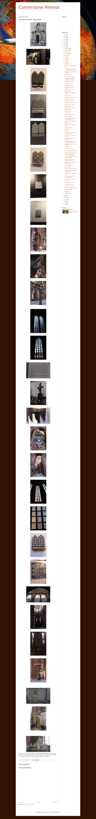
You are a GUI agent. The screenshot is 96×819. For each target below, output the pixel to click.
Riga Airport (66, 129)
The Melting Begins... (68, 116)
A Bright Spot (67, 122)
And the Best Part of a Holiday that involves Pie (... (70, 119)
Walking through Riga (68, 165)
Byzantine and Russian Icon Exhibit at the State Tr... (70, 79)
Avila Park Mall (67, 90)
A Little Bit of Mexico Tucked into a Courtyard (70, 157)
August (66, 55)
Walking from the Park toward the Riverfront (70, 171)
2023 (65, 38)
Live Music (66, 130)
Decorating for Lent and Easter (70, 97)
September (67, 53)
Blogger (58, 812)
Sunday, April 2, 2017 (68, 85)
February (67, 193)
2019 (65, 43)
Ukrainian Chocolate (68, 106)
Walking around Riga (68, 189)
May (66, 60)
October (66, 51)
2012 (65, 202)
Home (38, 802)
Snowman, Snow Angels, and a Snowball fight (70, 133)
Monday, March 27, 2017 (69, 107)
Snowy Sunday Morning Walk (70, 152)
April (66, 62)
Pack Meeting (67, 113)
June (66, 58)
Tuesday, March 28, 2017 (69, 104)
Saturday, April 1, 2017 (69, 89)
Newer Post (21, 802)
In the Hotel (66, 146)
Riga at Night (67, 180)
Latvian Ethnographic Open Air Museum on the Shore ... (70, 142)
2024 (65, 36)
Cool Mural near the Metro (69, 76)
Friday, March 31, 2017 (69, 99)
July (66, 57)
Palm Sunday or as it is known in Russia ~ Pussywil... (70, 70)
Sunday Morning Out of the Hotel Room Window (69, 154)
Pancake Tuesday (68, 127)
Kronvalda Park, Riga (68, 182)
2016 (65, 195)
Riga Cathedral (67, 167)
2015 (65, 197)
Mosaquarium (67, 95)
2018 (65, 44)
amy (72, 209)
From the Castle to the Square (70, 168)
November (67, 50)
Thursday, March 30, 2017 (69, 100)
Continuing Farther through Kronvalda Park (69, 177)
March (66, 191)
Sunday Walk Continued (69, 148)
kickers (50, 812)
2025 (65, 34)
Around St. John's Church (69, 186)
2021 (65, 41)
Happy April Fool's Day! (69, 87)
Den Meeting (67, 109)
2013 (65, 200)
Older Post (55, 802)
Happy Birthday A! (68, 74)
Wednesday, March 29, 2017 (70, 102)
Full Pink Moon (67, 63)
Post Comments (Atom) (29, 804)
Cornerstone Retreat (39, 7)
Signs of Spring (67, 111)
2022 (65, 39)
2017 (65, 46)
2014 (65, 199)
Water (65, 67)
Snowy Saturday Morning (69, 178)
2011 (65, 204)
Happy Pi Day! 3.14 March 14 (70, 121)
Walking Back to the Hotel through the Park (69, 160)
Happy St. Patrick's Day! (69, 114)
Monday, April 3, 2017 (68, 83)
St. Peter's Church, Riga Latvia (70, 187)
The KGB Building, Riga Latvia (70, 150)
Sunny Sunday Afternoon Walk (70, 65)
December (67, 48)
